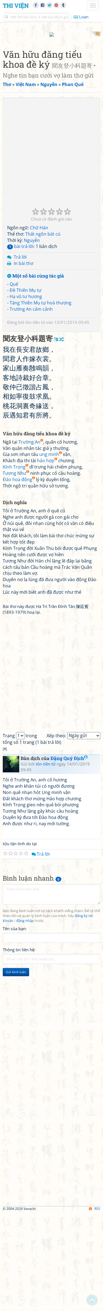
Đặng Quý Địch (69, 856)
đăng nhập (25, 1018)
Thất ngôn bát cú (42, 332)
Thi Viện (16, 5)
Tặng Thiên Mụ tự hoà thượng (40, 401)
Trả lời (20, 355)
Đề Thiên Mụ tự (25, 388)
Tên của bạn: (15, 1026)
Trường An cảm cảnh (31, 407)
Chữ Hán (39, 325)
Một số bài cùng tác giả (35, 373)
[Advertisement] (51, 83)
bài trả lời (20, 344)
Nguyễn (32, 338)
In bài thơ (23, 361)
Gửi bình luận (16, 1069)
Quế (14, 382)
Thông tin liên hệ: (19, 1047)
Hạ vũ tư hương (26, 394)
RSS (94, 1306)
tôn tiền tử (35, 419)
